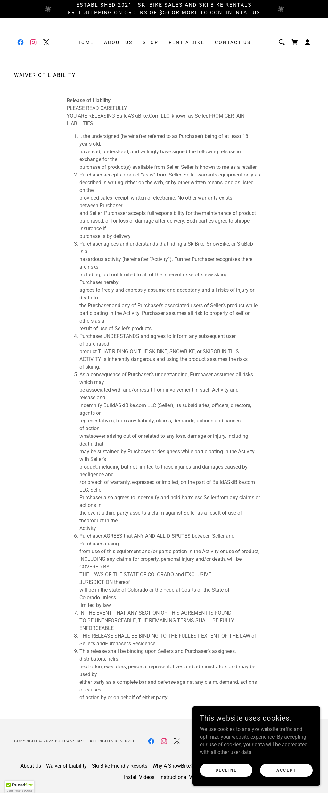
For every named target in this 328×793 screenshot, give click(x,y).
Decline (226, 770)
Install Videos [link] (139, 777)
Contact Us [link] (233, 42)
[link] (20, 42)
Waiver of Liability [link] (66, 766)
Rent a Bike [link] (187, 42)
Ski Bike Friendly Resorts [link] (119, 766)
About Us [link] (118, 42)
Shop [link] (151, 42)
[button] (307, 42)
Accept (286, 770)
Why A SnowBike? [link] (172, 766)
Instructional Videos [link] (182, 777)
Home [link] (85, 42)
